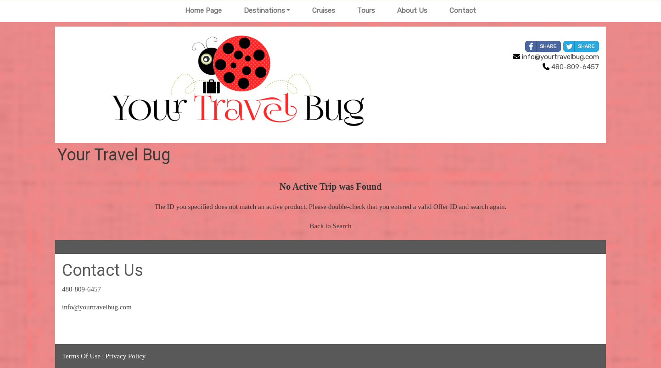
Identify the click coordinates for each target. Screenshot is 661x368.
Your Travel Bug (113, 155)
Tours (366, 10)
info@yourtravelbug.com (556, 57)
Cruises (323, 10)
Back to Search (331, 226)
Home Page (203, 10)
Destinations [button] (264, 10)
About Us (412, 10)
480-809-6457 (81, 289)
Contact (462, 10)
